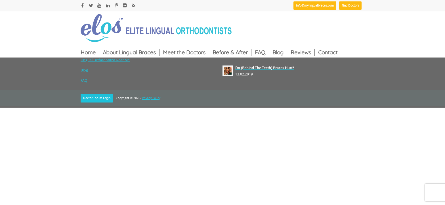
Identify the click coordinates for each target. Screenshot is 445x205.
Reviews (301, 52)
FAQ (260, 52)
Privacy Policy (151, 98)
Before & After (230, 52)
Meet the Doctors (184, 52)
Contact (327, 52)
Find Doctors (350, 5)
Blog (278, 52)
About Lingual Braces (129, 52)
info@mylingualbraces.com (315, 5)
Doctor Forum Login (96, 98)
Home (88, 52)
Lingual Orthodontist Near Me (105, 60)
